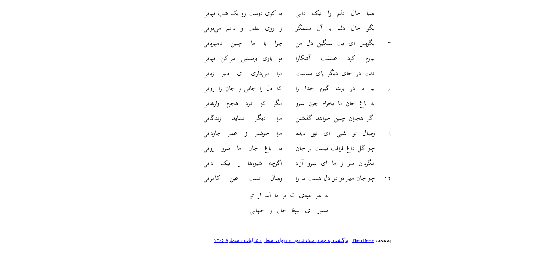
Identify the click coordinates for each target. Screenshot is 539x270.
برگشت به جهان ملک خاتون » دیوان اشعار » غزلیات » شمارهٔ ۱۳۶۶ (253, 240)
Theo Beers (335, 240)
